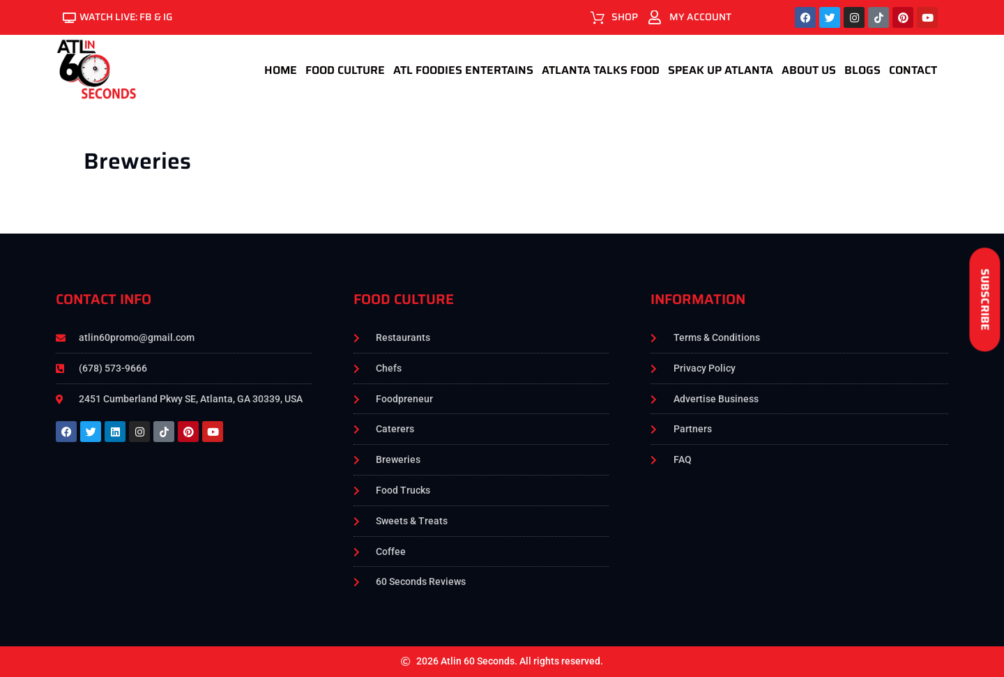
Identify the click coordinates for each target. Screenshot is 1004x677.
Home (280, 70)
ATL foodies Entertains (463, 70)
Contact (913, 70)
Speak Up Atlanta (720, 70)
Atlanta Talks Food (601, 70)
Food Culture (345, 70)
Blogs (862, 70)
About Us (809, 70)
